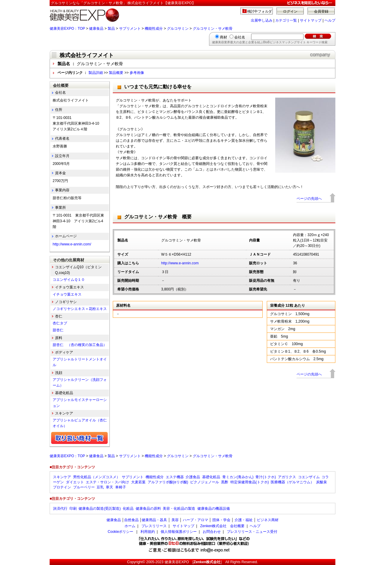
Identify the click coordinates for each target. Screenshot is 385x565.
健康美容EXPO (177, 562)
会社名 (239, 37)
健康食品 (96, 28)
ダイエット (75, 482)
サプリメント (130, 28)
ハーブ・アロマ (195, 520)
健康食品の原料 (148, 508)
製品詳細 (95, 73)
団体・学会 (221, 520)
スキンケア (62, 477)
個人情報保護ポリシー (179, 532)
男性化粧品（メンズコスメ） (96, 477)
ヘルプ (330, 20)
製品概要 (116, 73)
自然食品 (131, 520)
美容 (175, 520)
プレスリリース (154, 526)
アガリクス (287, 477)
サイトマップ (311, 20)
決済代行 (60, 508)
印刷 (73, 508)
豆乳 (100, 487)
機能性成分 (154, 28)
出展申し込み (262, 20)
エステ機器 (175, 477)
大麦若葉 (138, 482)
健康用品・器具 (154, 520)
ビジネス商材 (268, 520)
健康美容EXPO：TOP (67, 28)
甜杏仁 (60, 330)
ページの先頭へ (309, 198)
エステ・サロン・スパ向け (107, 482)
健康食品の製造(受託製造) (100, 508)
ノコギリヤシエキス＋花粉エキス (80, 309)
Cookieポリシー (120, 532)
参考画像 (137, 73)
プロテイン (62, 487)
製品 (111, 28)
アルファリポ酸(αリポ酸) (168, 482)
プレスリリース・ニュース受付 (252, 532)
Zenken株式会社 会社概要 (222, 526)
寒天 (109, 487)
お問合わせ (212, 532)
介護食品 (193, 477)
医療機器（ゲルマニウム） (292, 482)
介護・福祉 (244, 520)
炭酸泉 (321, 482)
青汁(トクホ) (265, 477)
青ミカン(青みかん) (238, 477)
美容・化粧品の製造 (179, 508)
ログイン (290, 11)
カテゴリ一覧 (286, 20)
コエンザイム (309, 477)
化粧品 (128, 508)
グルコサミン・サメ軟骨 (213, 28)
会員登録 (321, 11)
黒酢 (224, 482)
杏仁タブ (60, 323)
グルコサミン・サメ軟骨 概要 (158, 216)
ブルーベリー (84, 487)
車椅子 (120, 487)
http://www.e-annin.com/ (72, 244)
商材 (223, 37)
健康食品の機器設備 (213, 508)
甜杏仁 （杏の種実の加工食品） (80, 345)
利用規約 (147, 532)
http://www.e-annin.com (180, 263)
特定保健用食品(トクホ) (249, 482)
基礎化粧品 (211, 477)
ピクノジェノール (204, 482)
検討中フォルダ (259, 11)
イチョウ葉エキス (67, 294)
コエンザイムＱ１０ (69, 280)
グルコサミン (178, 28)
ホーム (130, 526)
